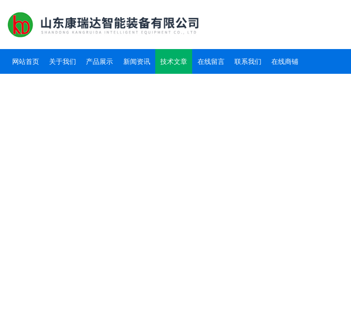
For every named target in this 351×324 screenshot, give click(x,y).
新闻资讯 (136, 61)
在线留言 (211, 61)
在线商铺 (284, 61)
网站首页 (25, 61)
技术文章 (173, 61)
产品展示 (99, 61)
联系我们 (247, 61)
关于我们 (62, 61)
